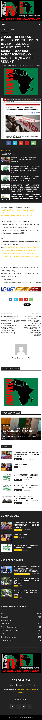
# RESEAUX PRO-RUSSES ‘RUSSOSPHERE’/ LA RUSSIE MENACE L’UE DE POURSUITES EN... (26, 498)
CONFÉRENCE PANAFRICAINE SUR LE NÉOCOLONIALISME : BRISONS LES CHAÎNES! (23, 159)
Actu (16, 467)
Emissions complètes (8, 637)
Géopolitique (5, 617)
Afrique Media (6, 620)
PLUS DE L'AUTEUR (8, 154)
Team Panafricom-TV (10, 65)
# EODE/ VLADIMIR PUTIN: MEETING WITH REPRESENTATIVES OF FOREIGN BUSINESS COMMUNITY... (27, 569)
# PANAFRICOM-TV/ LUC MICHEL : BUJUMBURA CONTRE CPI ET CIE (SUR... (26, 593)
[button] (39, 24)
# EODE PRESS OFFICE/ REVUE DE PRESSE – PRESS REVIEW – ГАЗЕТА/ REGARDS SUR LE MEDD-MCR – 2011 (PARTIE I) (25, 178)
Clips (2, 634)
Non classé (4, 33)
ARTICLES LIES (6, 151)
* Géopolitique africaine (9, 627)
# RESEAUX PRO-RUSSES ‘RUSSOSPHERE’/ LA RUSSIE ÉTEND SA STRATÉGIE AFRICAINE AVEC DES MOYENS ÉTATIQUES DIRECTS (26, 197)
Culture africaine (7, 640)
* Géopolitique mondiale (22, 573)
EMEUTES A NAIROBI (21, 464)
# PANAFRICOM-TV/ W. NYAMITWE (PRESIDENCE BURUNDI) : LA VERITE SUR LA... (27, 581)
